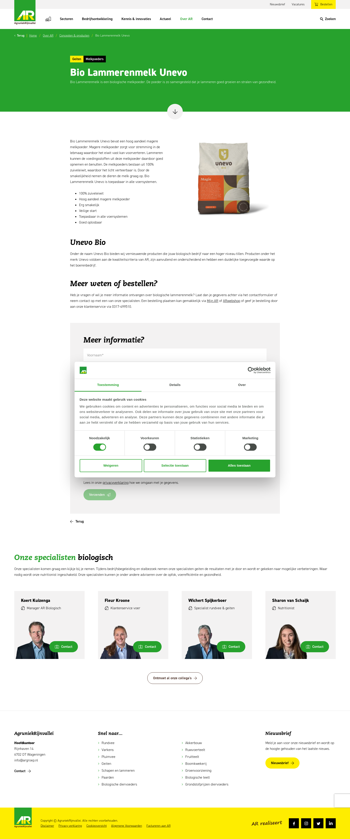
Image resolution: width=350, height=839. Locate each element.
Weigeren (110, 466)
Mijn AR (212, 300)
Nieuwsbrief (277, 4)
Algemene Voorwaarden (126, 826)
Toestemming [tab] (108, 385)
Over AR (186, 18)
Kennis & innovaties (136, 18)
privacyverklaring (116, 482)
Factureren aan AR (158, 826)
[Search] (328, 19)
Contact (207, 18)
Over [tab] (242, 385)
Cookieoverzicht (96, 826)
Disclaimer (47, 826)
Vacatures (298, 4)
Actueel (165, 18)
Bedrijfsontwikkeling (97, 18)
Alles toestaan (239, 466)
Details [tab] (175, 385)
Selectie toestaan (175, 466)
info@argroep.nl (26, 760)
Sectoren (66, 18)
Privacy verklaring (70, 826)
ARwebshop (231, 300)
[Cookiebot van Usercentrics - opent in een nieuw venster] (251, 370)
